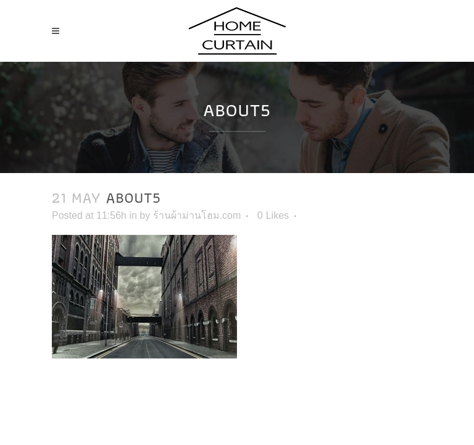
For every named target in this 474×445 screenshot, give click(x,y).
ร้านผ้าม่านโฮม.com (197, 215)
